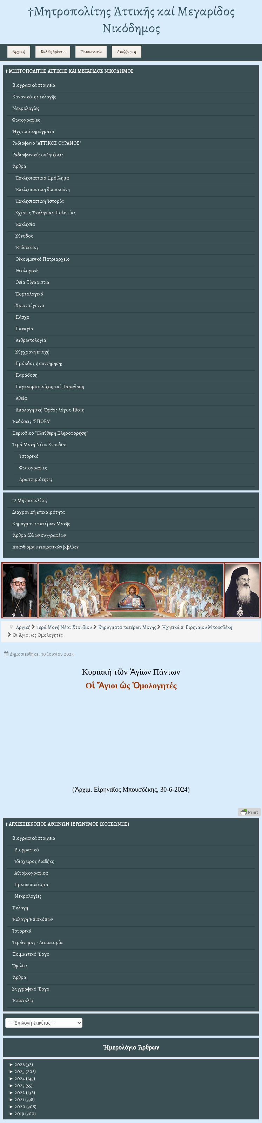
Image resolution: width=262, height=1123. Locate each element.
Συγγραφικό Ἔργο (30, 989)
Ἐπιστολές (23, 1000)
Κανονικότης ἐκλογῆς (34, 96)
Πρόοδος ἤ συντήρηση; (37, 363)
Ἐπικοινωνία (91, 51)
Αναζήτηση (126, 51)
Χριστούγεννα (28, 305)
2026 (17, 1064)
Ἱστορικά (22, 931)
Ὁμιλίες (20, 965)
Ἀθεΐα (19, 398)
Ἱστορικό (29, 456)
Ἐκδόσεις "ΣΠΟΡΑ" (31, 421)
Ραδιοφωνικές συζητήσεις (37, 154)
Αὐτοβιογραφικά (30, 873)
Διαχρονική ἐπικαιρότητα (38, 512)
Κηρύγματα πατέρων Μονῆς (41, 523)
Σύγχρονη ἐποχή (30, 352)
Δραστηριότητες (36, 479)
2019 (16, 1113)
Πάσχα (20, 317)
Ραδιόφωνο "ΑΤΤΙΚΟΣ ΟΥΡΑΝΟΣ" (46, 143)
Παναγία (22, 328)
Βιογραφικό (25, 849)
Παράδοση (25, 375)
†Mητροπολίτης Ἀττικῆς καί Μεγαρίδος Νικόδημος (131, 19)
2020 (17, 1106)
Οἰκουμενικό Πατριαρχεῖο (41, 259)
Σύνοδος (22, 236)
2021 (16, 1099)
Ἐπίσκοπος (25, 247)
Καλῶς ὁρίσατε (53, 51)
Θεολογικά (25, 270)
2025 (17, 1071)
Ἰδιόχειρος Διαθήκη (33, 861)
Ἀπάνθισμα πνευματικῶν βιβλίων (45, 547)
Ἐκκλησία (23, 224)
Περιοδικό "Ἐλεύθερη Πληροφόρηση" (50, 433)
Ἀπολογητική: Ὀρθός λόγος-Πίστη (48, 410)
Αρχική (19, 51)
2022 (17, 1092)
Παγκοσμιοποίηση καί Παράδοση (48, 386)
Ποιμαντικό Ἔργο (30, 954)
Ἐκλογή (20, 907)
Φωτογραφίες (26, 120)
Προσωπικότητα (30, 884)
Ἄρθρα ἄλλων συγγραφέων (39, 535)
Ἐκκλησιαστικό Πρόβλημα (40, 178)
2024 (17, 1078)
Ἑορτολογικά (27, 294)
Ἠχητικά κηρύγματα (33, 131)
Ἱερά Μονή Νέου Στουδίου (40, 444)
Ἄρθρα (19, 166)
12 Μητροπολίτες (29, 500)
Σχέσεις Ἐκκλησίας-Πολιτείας (44, 212)
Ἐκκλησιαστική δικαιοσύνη (41, 189)
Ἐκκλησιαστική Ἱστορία (38, 201)
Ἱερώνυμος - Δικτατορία (37, 942)
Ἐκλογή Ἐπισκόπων (32, 919)
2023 (17, 1085)
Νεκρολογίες (25, 108)
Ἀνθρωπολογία (29, 340)
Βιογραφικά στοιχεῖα (33, 85)
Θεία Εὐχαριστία (30, 282)
